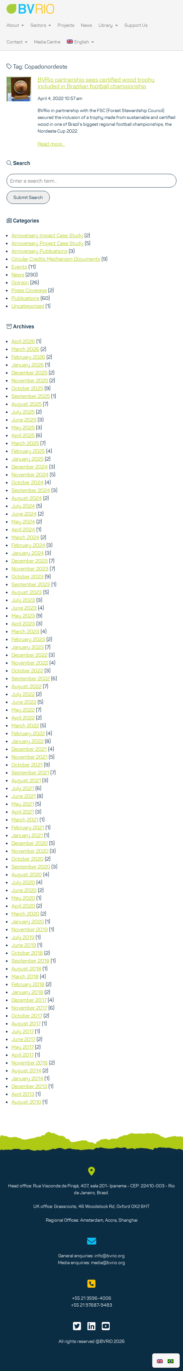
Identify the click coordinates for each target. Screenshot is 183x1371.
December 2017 (28, 1000)
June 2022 (23, 702)
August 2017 (26, 1023)
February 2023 (28, 639)
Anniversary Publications (39, 251)
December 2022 (29, 655)
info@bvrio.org (110, 1256)
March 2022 (25, 725)
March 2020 (25, 913)
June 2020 (24, 890)
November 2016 (29, 1062)
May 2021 (22, 804)
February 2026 (28, 357)
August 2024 (26, 498)
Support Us (136, 25)
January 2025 (27, 458)
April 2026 (23, 341)
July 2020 (23, 882)
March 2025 (25, 443)
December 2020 (29, 843)
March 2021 (24, 819)
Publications (25, 298)
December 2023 (29, 560)
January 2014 (27, 1078)
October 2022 (27, 670)
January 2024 (27, 553)
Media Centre (47, 42)
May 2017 (22, 1047)
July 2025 (23, 411)
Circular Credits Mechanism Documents (55, 259)
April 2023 (23, 623)
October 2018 (27, 953)
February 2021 (27, 827)
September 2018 (30, 960)
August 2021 (26, 780)
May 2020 (23, 898)
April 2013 (22, 1094)
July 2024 (23, 506)
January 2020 (27, 921)
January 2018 (27, 992)
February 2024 (28, 545)
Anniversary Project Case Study (47, 243)
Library (108, 25)
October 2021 (27, 764)
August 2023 (26, 592)
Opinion (20, 282)
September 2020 (30, 866)
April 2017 (22, 1054)
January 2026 (27, 364)
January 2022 (27, 741)
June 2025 (23, 419)
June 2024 (24, 513)
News (86, 25)
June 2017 (23, 1039)
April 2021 (22, 811)
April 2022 (23, 717)
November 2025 (29, 380)
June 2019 (23, 945)
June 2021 (23, 796)
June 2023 (24, 607)
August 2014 (26, 1070)
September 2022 (30, 678)
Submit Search (28, 197)
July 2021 (22, 788)
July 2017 (22, 1031)
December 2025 (29, 372)
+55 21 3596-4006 (91, 1298)
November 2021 (29, 756)
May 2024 (23, 521)
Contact (17, 42)
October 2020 (27, 858)
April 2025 (23, 435)
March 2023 (25, 631)
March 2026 (25, 349)
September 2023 (30, 584)
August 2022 (26, 686)
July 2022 (23, 694)
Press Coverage (29, 290)
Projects (66, 25)
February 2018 (28, 984)
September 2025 (30, 396)
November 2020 (29, 851)
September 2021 (30, 772)
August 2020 (26, 874)
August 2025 (26, 404)
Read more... (51, 143)
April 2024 (23, 529)
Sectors (40, 25)
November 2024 (29, 474)
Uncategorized (27, 306)
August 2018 (26, 968)
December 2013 (29, 1086)
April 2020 (23, 905)
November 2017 (29, 1007)
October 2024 (27, 482)
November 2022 (29, 662)
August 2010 (26, 1101)
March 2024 (25, 537)
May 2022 (23, 709)
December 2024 (29, 466)
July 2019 (22, 937)
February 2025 (28, 451)
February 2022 (28, 733)
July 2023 (23, 600)
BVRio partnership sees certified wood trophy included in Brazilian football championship (96, 83)
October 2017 (26, 1015)
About (15, 25)
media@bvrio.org (108, 1262)
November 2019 (29, 929)
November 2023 (29, 568)
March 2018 (25, 976)
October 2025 (27, 388)
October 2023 (27, 576)
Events (19, 266)
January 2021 (27, 835)
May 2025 (23, 427)
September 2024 (30, 490)
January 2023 (27, 647)
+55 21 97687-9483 (91, 1305)
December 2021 (29, 749)
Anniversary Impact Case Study (47, 235)
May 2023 (23, 615)
